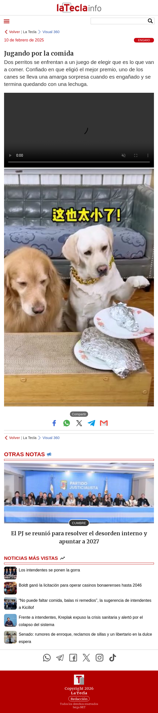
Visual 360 (51, 32)
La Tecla (29, 32)
